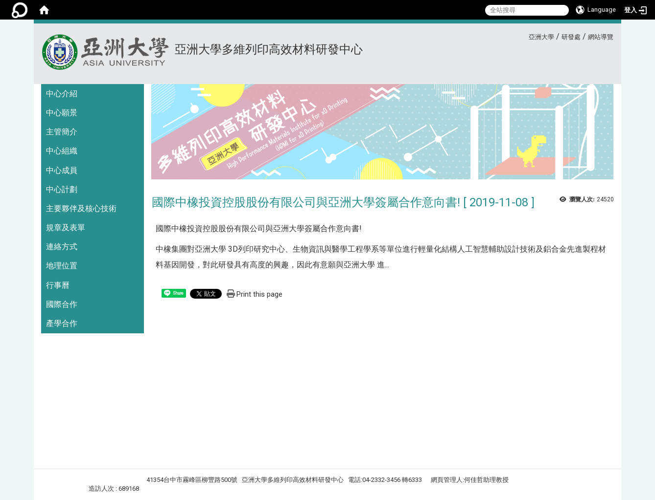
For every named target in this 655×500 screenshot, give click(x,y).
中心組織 (61, 150)
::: (525, 35)
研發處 (571, 37)
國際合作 (61, 304)
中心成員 (61, 170)
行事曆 (58, 285)
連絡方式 (61, 246)
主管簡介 (61, 131)
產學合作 (61, 323)
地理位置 (61, 265)
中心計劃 (61, 189)
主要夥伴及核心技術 (81, 208)
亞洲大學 (541, 37)
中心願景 (61, 112)
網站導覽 (600, 37)
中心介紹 (61, 93)
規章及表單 (65, 227)
